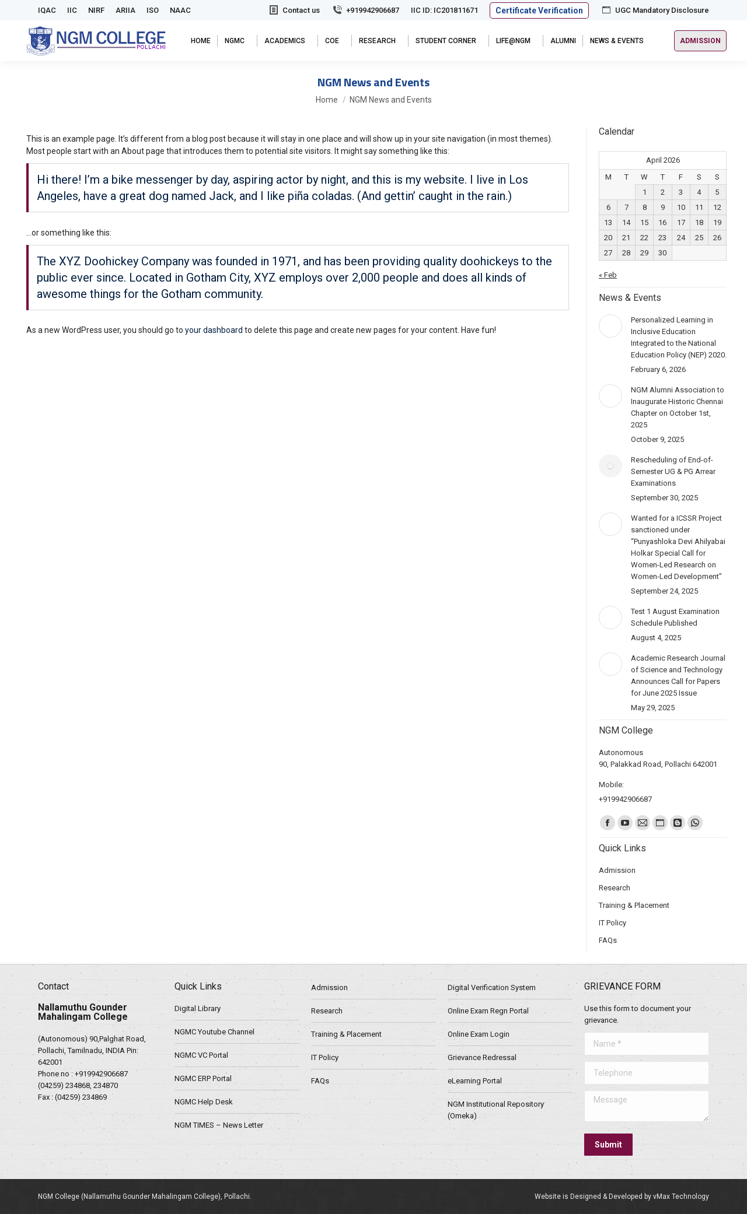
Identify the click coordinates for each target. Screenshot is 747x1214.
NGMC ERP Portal (203, 1078)
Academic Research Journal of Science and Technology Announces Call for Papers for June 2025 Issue (678, 675)
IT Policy (324, 1057)
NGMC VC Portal (201, 1055)
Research (327, 1010)
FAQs (320, 1080)
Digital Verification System (492, 987)
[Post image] (610, 326)
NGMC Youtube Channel (214, 1031)
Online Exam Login (478, 1034)
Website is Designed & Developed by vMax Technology (622, 1196)
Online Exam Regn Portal (488, 1010)
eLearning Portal (475, 1080)
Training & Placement (346, 1034)
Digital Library (197, 1008)
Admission (329, 987)
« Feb (608, 275)
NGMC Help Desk (203, 1101)
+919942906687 (365, 10)
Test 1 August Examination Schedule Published (675, 617)
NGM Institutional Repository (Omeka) (496, 1110)
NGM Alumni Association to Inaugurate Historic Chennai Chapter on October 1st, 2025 (677, 407)
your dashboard (214, 330)
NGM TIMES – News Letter (218, 1125)
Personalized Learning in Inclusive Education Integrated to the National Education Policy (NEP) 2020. (679, 337)
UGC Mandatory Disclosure (655, 10)
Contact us (294, 10)
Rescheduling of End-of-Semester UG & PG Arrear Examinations (673, 471)
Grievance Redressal (482, 1057)
